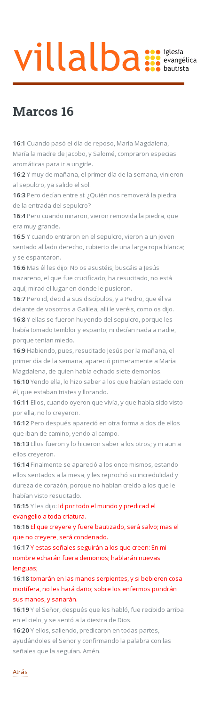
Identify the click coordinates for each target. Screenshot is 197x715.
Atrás (20, 671)
